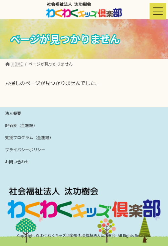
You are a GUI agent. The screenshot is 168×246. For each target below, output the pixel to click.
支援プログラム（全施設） (29, 137)
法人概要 (13, 113)
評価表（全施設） (21, 125)
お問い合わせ (17, 161)
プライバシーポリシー (25, 149)
